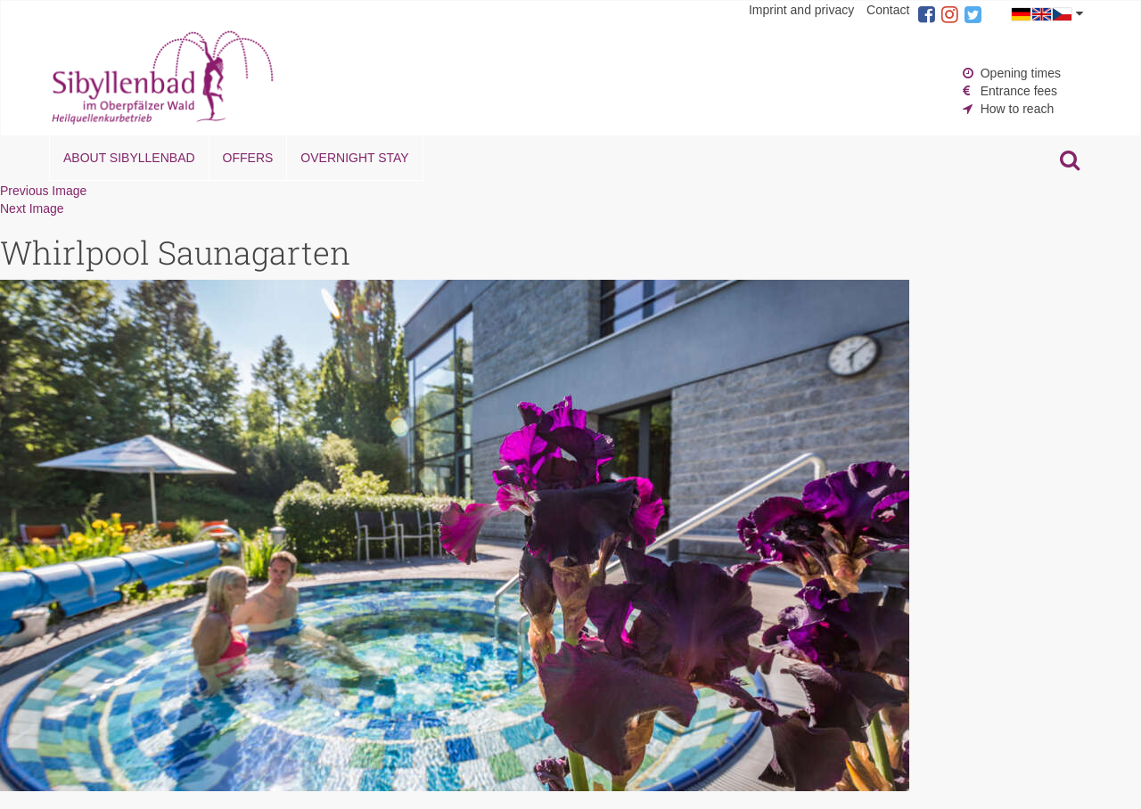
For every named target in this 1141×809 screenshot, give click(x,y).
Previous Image (43, 191)
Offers (248, 158)
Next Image (32, 208)
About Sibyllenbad (129, 158)
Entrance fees (1019, 91)
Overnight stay (354, 158)
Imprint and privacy (801, 10)
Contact (887, 10)
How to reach (1017, 109)
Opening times (1021, 73)
